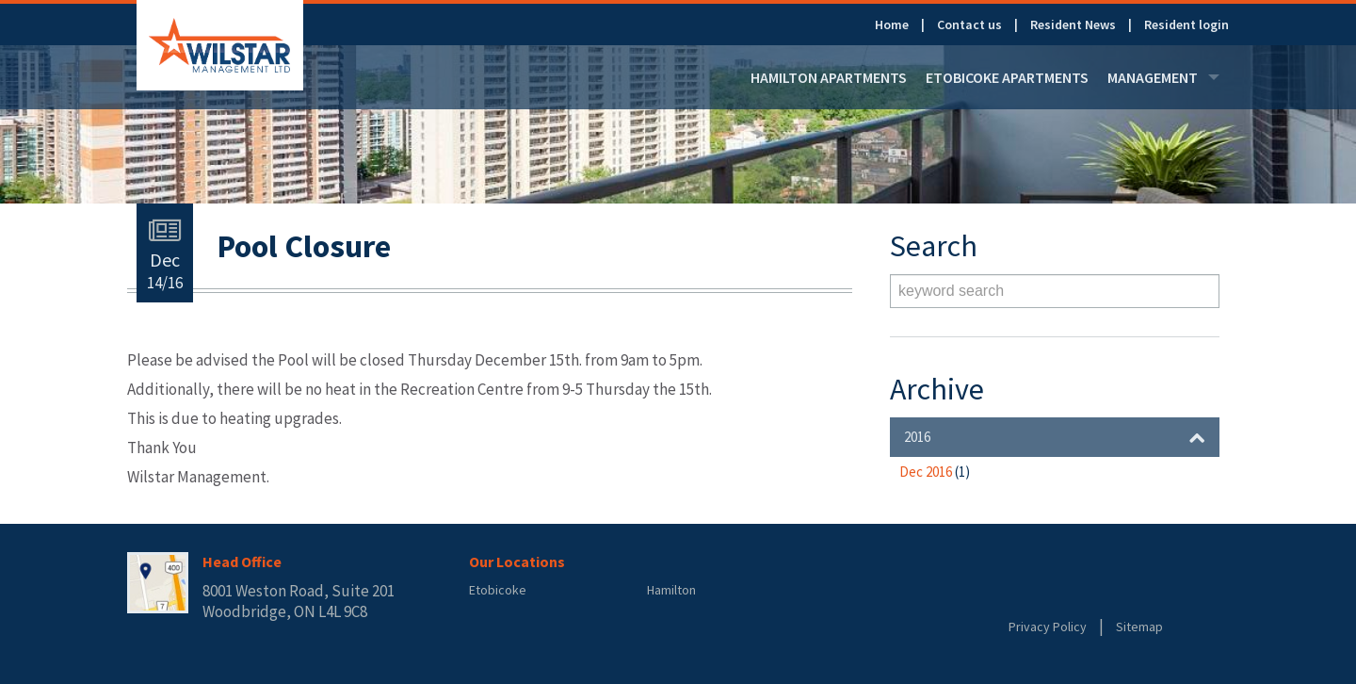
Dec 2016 (934, 471)
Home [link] (892, 24)
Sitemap (1139, 626)
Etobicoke (497, 589)
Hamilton (671, 589)
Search (1200, 291)
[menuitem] (906, 24)
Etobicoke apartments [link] (1007, 77)
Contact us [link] (969, 24)
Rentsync (1085, 591)
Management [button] (1163, 77)
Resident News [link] (1073, 24)
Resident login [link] (1186, 24)
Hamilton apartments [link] (829, 77)
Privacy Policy (1048, 626)
